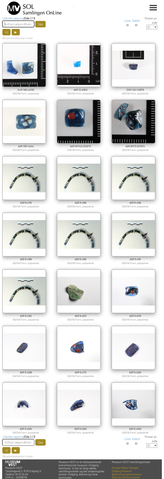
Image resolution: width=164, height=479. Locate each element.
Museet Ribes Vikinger (125, 468)
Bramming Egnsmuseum (126, 474)
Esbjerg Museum (122, 471)
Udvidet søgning (13, 18)
